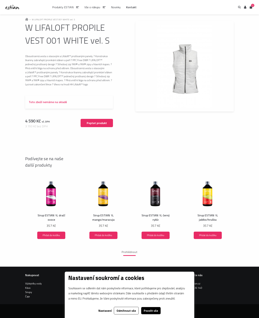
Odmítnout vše (126, 310)
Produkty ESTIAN (63, 7)
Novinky (116, 7)
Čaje (27, 296)
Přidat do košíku (51, 235)
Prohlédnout (129, 252)
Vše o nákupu (92, 7)
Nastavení (105, 310)
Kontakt (131, 7)
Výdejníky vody (33, 283)
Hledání (239, 7)
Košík (251, 6)
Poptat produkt (97, 123)
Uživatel (245, 7)
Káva (27, 288)
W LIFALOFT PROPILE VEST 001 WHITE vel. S (53, 19)
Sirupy (28, 292)
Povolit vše (151, 310)
